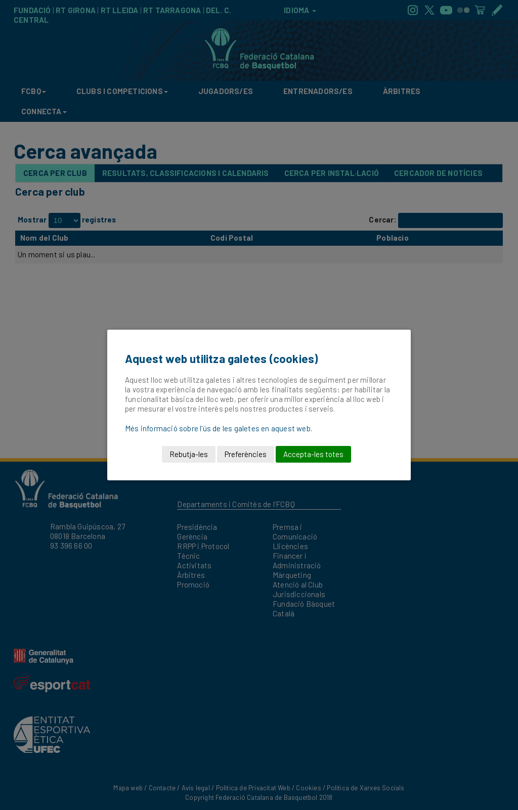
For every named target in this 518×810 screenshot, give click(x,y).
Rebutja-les (188, 454)
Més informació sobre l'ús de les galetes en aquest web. (218, 428)
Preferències (246, 454)
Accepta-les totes (313, 454)
